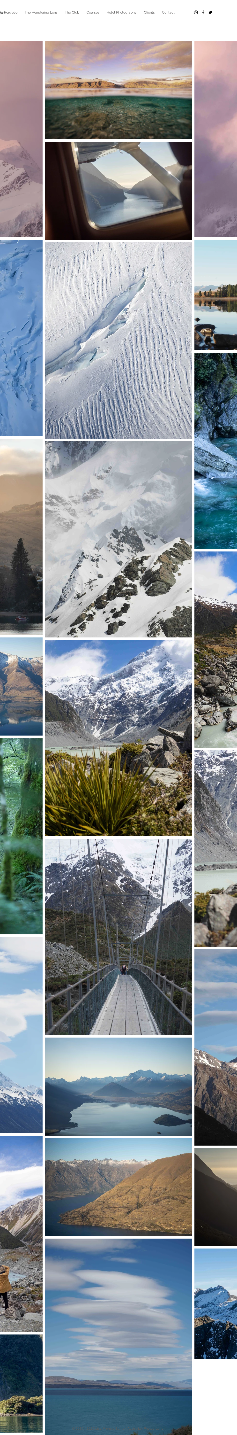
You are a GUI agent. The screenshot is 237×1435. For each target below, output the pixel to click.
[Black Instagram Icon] (195, 12)
